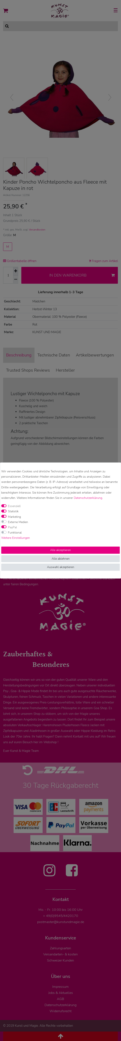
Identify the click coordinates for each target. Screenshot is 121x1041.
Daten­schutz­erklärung (88, 498)
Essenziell (14, 506)
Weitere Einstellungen (15, 538)
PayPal (12, 527)
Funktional (15, 533)
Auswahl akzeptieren (60, 567)
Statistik (13, 511)
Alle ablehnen (61, 559)
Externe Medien (18, 522)
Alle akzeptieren (60, 550)
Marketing (14, 517)
